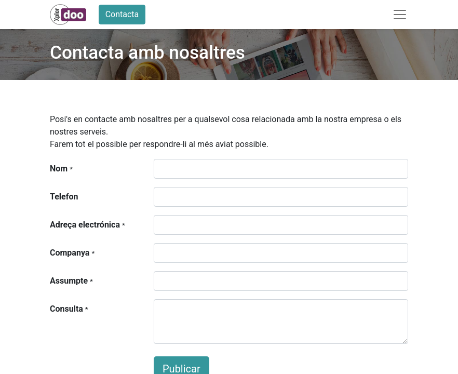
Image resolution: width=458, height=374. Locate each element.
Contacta (122, 14)
